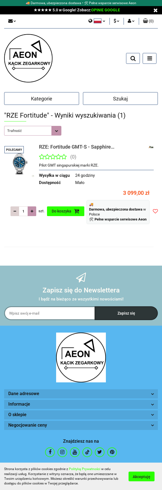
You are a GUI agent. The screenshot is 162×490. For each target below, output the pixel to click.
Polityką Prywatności (84, 469)
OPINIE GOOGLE (105, 10)
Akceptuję (141, 476)
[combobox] (32, 131)
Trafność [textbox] (14, 131)
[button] (148, 21)
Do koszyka (65, 211)
